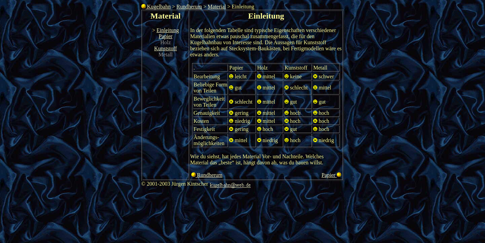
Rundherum (189, 6)
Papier (165, 36)
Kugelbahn (156, 6)
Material (217, 6)
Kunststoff (165, 48)
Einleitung (168, 30)
